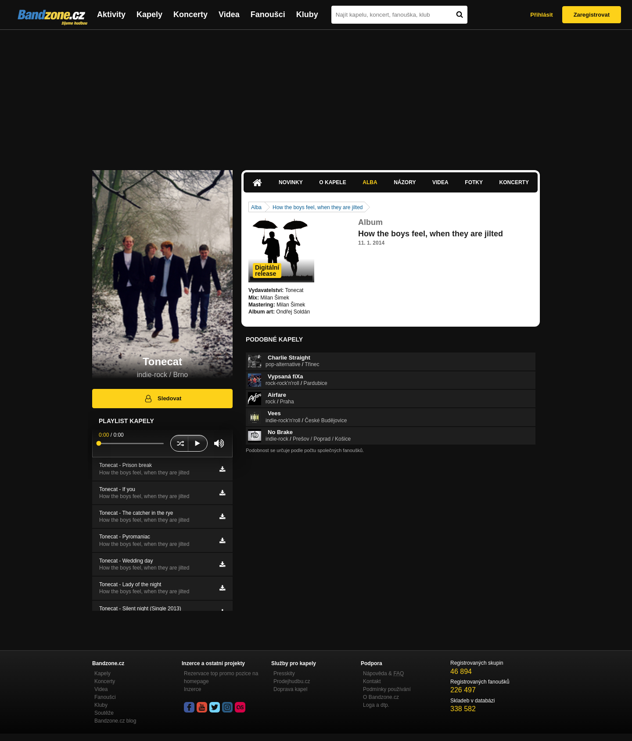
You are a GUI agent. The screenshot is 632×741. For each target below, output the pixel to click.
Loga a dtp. (376, 705)
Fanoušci (268, 14)
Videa (229, 14)
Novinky (291, 182)
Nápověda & (383, 673)
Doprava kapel (290, 689)
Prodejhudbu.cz (291, 681)
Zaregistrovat (592, 14)
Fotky (474, 182)
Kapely (149, 14)
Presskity (284, 673)
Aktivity (111, 14)
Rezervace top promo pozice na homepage (221, 677)
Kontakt (372, 681)
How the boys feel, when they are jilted (318, 207)
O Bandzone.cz (381, 697)
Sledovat (163, 398)
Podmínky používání (387, 689)
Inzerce (192, 689)
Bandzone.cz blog (115, 721)
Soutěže (104, 713)
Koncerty (190, 14)
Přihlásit (541, 14)
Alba (370, 182)
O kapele (332, 182)
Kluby (307, 14)
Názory (405, 182)
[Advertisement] (316, 95)
